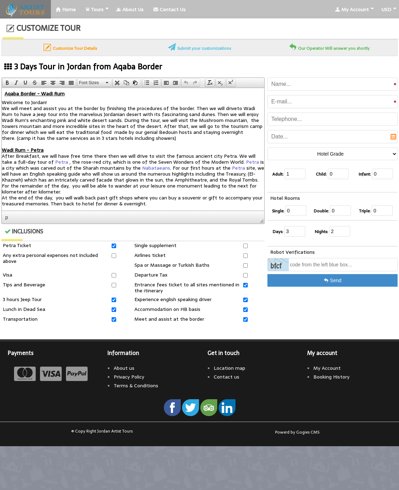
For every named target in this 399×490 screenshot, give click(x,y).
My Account (352, 9)
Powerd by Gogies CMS (297, 432)
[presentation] (7, 83)
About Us (130, 9)
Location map (229, 368)
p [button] (6, 217)
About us (124, 368)
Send (332, 280)
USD (386, 9)
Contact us (226, 377)
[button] (7, 83)
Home (66, 9)
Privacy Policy (129, 377)
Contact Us (169, 9)
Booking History (331, 377)
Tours (95, 9)
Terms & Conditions (136, 385)
